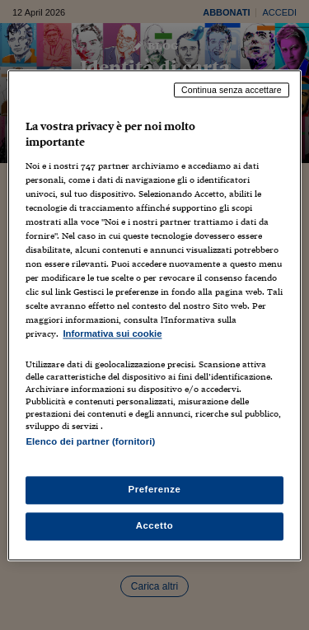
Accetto (155, 525)
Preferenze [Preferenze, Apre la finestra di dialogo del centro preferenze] (155, 489)
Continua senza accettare (231, 90)
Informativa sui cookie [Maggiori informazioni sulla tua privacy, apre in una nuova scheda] (112, 334)
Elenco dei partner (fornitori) (90, 441)
